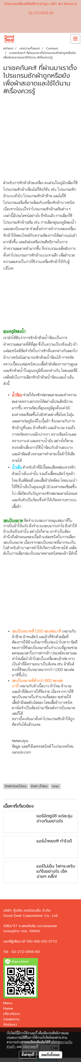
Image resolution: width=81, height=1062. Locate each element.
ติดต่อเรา (10, 1024)
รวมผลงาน (11, 1019)
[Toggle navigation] (75, 39)
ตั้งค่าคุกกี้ (28, 1055)
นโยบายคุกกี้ (30, 1046)
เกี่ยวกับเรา (11, 1013)
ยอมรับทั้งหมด (50, 1055)
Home (8, 1008)
